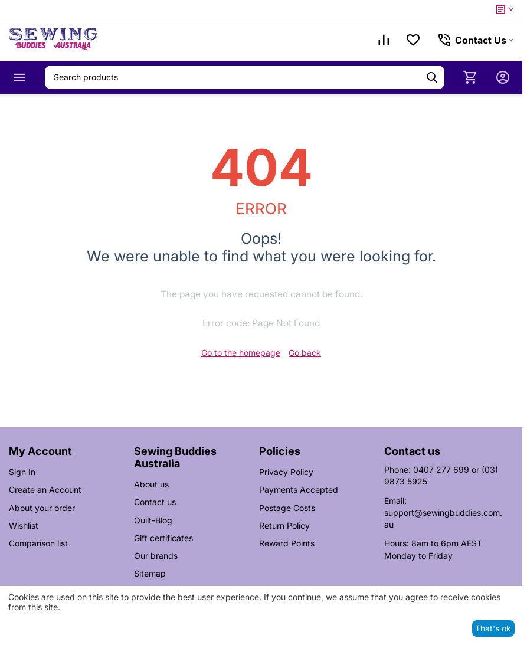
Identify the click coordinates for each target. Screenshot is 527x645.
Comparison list (38, 543)
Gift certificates (163, 538)
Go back (305, 353)
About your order (42, 508)
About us (151, 484)
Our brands (156, 556)
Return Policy (284, 525)
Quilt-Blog (153, 520)
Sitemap (150, 573)
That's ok (493, 628)
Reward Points (287, 543)
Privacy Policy (286, 472)
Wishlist (23, 525)
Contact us (155, 502)
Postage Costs (287, 508)
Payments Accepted (298, 489)
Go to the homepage (240, 353)
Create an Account (45, 489)
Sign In (22, 472)
